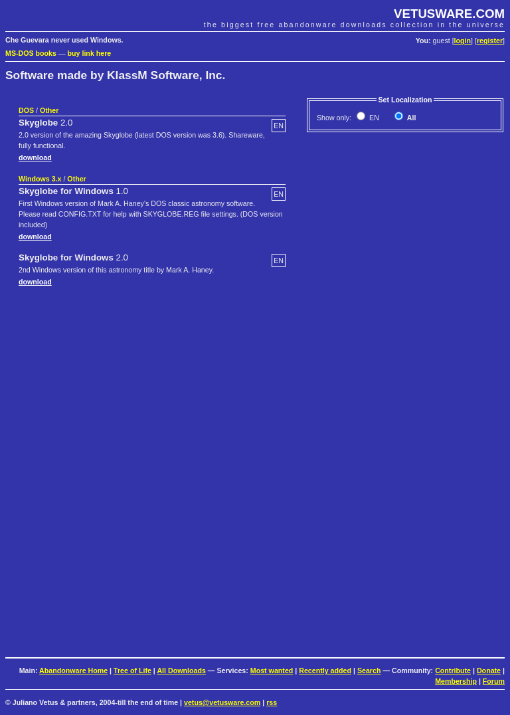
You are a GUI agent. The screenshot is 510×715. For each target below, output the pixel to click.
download (35, 157)
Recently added (325, 670)
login (462, 41)
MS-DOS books (30, 53)
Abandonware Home (73, 670)
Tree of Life (132, 670)
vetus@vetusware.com (222, 702)
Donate (489, 670)
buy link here (90, 53)
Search (369, 670)
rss (271, 702)
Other (49, 110)
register (490, 41)
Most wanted (272, 670)
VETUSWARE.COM (449, 14)
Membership (456, 681)
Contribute (453, 670)
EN (373, 118)
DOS (26, 110)
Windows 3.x (40, 179)
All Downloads (181, 670)
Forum (494, 681)
